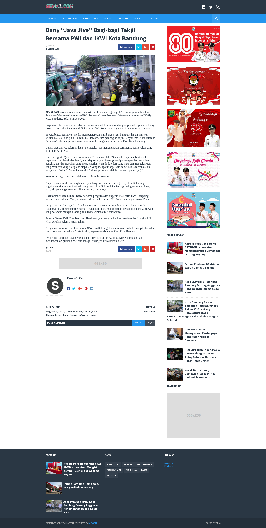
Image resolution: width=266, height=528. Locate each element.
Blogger (92, 523)
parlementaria (144, 464)
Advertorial (152, 18)
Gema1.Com (76, 278)
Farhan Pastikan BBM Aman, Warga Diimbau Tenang (202, 265)
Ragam (137, 18)
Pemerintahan (70, 18)
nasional (128, 464)
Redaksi (168, 466)
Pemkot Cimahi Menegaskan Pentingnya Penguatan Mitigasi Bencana (201, 335)
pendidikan (131, 470)
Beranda (52, 18)
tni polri (111, 476)
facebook (138, 323)
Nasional (108, 18)
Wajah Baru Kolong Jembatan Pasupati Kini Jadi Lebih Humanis (200, 373)
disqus (150, 323)
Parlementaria (90, 18)
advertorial (113, 464)
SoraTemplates (64, 523)
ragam (49, 251)
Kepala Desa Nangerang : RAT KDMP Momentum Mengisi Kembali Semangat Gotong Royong (202, 249)
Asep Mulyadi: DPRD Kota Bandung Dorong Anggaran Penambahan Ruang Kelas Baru (202, 287)
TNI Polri (123, 18)
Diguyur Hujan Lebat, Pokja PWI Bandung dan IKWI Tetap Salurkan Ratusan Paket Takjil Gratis (202, 355)
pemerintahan (114, 470)
